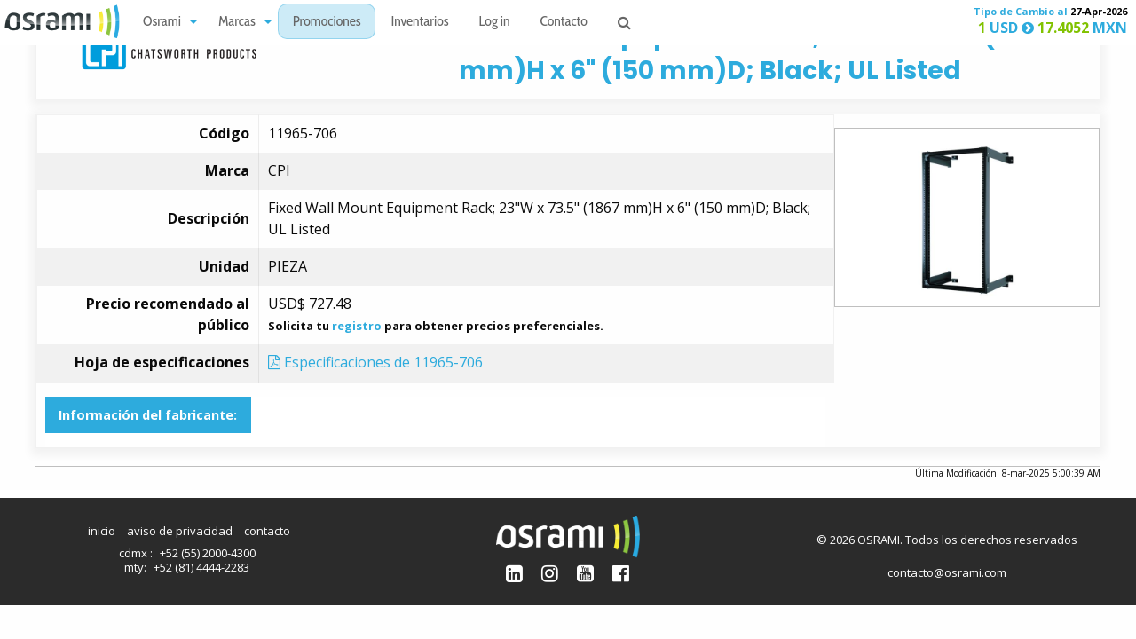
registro (357, 326)
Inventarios (419, 22)
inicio (101, 531)
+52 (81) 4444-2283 (201, 567)
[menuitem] (165, 22)
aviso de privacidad (180, 531)
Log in (494, 22)
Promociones (327, 22)
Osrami (162, 22)
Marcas (237, 22)
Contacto (564, 22)
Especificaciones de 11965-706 (375, 362)
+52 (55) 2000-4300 (208, 553)
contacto (267, 531)
